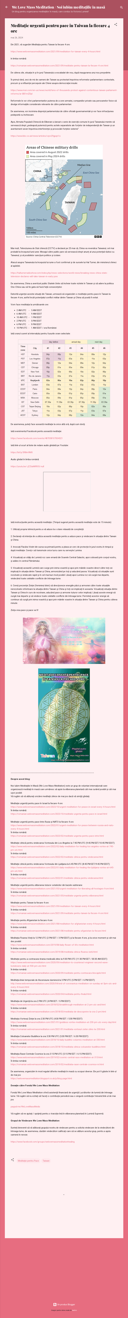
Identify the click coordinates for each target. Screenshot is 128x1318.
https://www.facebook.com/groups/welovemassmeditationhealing (43, 1141)
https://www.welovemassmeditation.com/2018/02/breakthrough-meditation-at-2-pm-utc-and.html (58, 1004)
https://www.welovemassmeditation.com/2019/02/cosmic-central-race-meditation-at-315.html (57, 1057)
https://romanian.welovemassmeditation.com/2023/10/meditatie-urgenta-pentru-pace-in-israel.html (59, 814)
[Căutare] (121, 8)
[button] (115, 25)
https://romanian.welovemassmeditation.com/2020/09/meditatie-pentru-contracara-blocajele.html (58, 973)
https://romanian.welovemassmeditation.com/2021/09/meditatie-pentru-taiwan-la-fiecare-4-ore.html (59, 65)
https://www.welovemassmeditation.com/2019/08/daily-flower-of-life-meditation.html (52, 945)
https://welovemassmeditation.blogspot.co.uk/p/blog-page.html (41, 1078)
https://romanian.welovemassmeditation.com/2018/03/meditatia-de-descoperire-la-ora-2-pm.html (58, 1011)
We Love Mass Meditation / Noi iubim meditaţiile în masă (58, 7)
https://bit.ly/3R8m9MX (22, 452)
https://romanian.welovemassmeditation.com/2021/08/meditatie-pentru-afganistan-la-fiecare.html (58, 930)
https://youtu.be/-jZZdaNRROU (26, 466)
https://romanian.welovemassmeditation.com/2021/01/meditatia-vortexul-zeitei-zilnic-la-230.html (58, 1029)
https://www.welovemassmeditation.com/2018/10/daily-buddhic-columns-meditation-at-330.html (58, 1039)
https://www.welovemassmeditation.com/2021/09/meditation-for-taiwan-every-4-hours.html (55, 51)
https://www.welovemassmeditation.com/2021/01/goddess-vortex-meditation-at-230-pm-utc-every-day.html (63, 1022)
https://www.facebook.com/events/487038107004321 (37, 438)
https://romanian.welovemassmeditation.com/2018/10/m (38, 1047)
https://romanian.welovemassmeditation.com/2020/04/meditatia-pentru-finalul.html (51, 994)
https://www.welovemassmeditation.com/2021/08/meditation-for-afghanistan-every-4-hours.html (58, 923)
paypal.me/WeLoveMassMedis (25, 1106)
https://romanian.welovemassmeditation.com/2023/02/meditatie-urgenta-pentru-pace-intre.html (57, 836)
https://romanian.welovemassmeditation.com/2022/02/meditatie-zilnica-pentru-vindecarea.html (57, 857)
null (42, 466)
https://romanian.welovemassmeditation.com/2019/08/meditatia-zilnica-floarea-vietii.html (54, 952)
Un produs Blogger (64, 1304)
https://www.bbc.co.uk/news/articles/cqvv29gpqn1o (36, 136)
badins (74, 1310)
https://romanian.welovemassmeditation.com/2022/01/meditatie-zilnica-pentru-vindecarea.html (57, 878)
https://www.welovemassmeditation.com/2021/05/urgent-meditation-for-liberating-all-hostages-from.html (62, 888)
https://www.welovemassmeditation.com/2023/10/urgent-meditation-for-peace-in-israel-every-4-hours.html (63, 807)
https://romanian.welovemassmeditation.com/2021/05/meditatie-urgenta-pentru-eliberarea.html (57, 895)
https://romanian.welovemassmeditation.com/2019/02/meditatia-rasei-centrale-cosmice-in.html (57, 1064)
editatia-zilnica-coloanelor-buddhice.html (85, 1047)
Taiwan (46, 1160)
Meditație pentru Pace (28, 1160)
